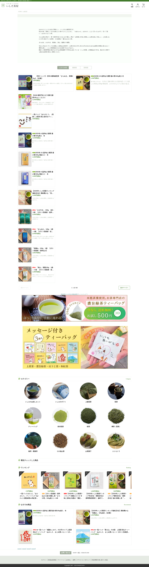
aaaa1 (19, 549)
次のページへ (124, 287)
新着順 (86, 67)
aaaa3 (29, 549)
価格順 (74, 67)
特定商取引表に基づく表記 (100, 560)
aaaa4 (33, 549)
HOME (20, 11)
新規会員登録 (52, 560)
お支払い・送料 (70, 560)
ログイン (44, 560)
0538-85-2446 (85, 552)
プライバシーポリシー (83, 560)
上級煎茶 (25, 11)
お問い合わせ (65, 553)
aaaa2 (24, 549)
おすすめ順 (63, 67)
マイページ (61, 560)
